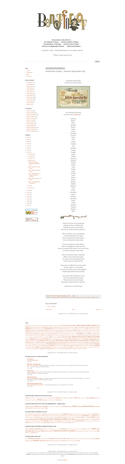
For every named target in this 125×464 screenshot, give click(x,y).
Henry (51, 297)
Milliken (53, 339)
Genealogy (30, 333)
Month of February (31, 116)
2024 (28, 137)
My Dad (43, 342)
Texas (71, 347)
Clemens (57, 330)
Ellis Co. (94, 330)
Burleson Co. (69, 328)
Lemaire (36, 337)
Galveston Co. (97, 331)
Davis (75, 330)
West (66, 348)
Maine (51, 337)
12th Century (30, 84)
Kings (87, 335)
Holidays (42, 335)
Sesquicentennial (28, 347)
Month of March (30, 123)
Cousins (71, 330)
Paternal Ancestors (78, 297)
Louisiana (46, 337)
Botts (44, 328)
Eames (84, 330)
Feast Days (75, 331)
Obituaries (93, 342)
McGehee (27, 339)
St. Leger (57, 347)
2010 (28, 199)
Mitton (66, 339)
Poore (84, 343)
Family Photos (59, 331)
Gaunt (26, 333)
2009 (28, 201)
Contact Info (30, 72)
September (31, 160)
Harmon (85, 333)
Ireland (66, 335)
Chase (36, 330)
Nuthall (89, 342)
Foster (86, 331)
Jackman (69, 335)
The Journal (30, 370)
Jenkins (73, 335)
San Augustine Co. (77, 345)
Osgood (35, 343)
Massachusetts (67, 337)
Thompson (81, 347)
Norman (81, 342)
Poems (83, 297)
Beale (79, 327)
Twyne (30, 348)
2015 (28, 152)
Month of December (31, 114)
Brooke (58, 328)
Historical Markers (29, 335)
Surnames (29, 76)
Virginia (41, 348)
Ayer (73, 327)
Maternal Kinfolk (93, 337)
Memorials (38, 339)
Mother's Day (34, 342)
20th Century (30, 99)
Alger (36, 327)
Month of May (30, 125)
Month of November (31, 127)
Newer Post (49, 309)
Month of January (31, 118)
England (27, 331)
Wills (85, 348)
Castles (93, 328)
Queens (29, 345)
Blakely (35, 328)
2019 (28, 143)
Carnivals (86, 328)
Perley (75, 343)
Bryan (61, 328)
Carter (90, 328)
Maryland (60, 337)
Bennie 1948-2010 (89, 327)
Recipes (40, 345)
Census (33, 330)
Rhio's (48, 345)
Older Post (98, 309)
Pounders (88, 297)
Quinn (33, 345)
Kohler (98, 335)
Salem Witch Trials (67, 345)
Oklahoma (98, 342)
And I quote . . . (31, 359)
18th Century (30, 95)
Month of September (31, 131)
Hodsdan (38, 335)
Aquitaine (59, 327)
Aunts (67, 327)
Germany (39, 333)
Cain (73, 328)
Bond (41, 328)
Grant (64, 333)
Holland (46, 335)
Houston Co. (51, 335)
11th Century (30, 82)
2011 (28, 196)
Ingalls (63, 335)
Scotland (91, 345)
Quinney (36, 345)
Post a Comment (52, 306)
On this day (30, 344)
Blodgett (38, 328)
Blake (32, 328)
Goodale (45, 333)
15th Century (30, 89)
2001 (28, 205)
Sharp (37, 347)
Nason (56, 342)
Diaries (79, 330)
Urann (38, 348)
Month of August (31, 112)
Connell (67, 330)
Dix (82, 330)
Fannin (64, 331)
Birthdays (28, 328)
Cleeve (52, 330)
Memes (63, 297)
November (31, 156)
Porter (87, 344)
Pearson (67, 343)
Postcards (91, 344)
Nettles (59, 342)
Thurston (86, 347)
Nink (79, 342)
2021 (28, 139)
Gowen (61, 333)
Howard (56, 335)
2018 (28, 145)
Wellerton (63, 348)
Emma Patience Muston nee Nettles (35, 384)
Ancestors (39, 327)
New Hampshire (65, 342)
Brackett (47, 328)
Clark (50, 330)
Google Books (54, 333)
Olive (26, 343)
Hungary (59, 335)
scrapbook (93, 297)
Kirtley (90, 335)
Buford (64, 328)
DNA (28, 74)
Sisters (41, 347)
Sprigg (54, 347)
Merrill (43, 339)
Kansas (76, 335)
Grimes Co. (74, 333)
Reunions (29, 104)
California (76, 328)
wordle (76, 114)
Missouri (62, 339)
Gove (59, 333)
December (31, 154)
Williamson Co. (80, 348)
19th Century (30, 97)
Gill (42, 333)
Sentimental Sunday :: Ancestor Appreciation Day (34, 163)
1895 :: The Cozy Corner (33, 365)
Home (73, 309)
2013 (28, 192)
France (89, 331)
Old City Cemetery (31, 377)
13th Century (30, 86)
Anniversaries (44, 327)
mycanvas (71, 297)
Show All (98, 388)
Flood (84, 331)
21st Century (30, 101)
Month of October (31, 129)
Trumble (98, 347)
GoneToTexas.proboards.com (34, 383)
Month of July (30, 120)
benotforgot (97, 327)
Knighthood (94, 335)
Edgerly (90, 330)
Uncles (35, 348)
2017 (28, 148)
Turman (27, 348)
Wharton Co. (70, 348)
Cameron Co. (81, 328)
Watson (59, 348)
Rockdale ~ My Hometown (33, 364)
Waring (49, 348)
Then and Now (76, 347)
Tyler (33, 348)
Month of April (30, 110)
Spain (51, 347)
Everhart (32, 331)
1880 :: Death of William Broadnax (35, 378)
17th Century (30, 93)
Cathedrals (97, 328)
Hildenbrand (93, 333)
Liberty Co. (41, 337)
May (29, 185)
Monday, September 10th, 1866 (34, 372)
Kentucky (80, 335)
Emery (98, 330)
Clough (60, 330)
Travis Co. (94, 347)
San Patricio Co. (85, 345)
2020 (28, 141)
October (30, 158)
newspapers (72, 342)
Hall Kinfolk (80, 333)
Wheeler (75, 348)
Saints (62, 345)
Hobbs (34, 335)
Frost (93, 331)
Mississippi (57, 339)
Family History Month (45, 331)
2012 (28, 194)
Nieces (76, 342)
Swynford (65, 347)
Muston (66, 297)
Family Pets (52, 331)
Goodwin (49, 333)
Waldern (45, 348)
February (30, 188)
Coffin (64, 330)
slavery (44, 347)
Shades (34, 347)
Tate (68, 347)
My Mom (47, 342)
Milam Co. (48, 339)
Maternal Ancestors (57, 297)
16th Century (30, 91)
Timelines (90, 347)
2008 (28, 203)
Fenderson (80, 331)
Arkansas (64, 327)
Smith (97, 297)
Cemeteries (28, 330)
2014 (28, 190)
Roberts (52, 345)
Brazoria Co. (53, 328)
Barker (76, 327)
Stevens (61, 347)
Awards (70, 327)
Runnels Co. (57, 345)
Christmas (29, 102)
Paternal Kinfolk (62, 344)
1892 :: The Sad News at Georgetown (34, 182)
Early (88, 330)
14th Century (30, 88)
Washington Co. (54, 348)
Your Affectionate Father (32, 360)
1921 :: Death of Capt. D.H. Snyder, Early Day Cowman (34, 175)
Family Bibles (37, 331)
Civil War (46, 330)
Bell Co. (83, 327)
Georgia (35, 333)
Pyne (26, 345)
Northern (86, 342)
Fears (71, 331)
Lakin (26, 337)
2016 (28, 150)
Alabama (32, 327)
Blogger (65, 460)
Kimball (84, 335)
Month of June (30, 122)
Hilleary (98, 333)
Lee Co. (32, 337)
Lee (28, 337)
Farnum (68, 331)
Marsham (55, 337)
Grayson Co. (68, 333)
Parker (41, 343)
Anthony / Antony (52, 327)
